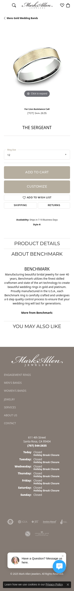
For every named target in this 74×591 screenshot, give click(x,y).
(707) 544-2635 (37, 113)
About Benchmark (37, 254)
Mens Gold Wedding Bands (22, 18)
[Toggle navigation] (6, 5)
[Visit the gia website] (22, 522)
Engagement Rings (17, 375)
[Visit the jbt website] (35, 522)
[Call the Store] (37, 445)
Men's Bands (13, 383)
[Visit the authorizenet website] (10, 522)
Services (10, 407)
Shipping (20, 205)
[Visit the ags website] (42, 534)
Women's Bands (15, 390)
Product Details (37, 243)
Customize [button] (37, 186)
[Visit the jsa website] (28, 534)
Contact (10, 423)
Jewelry (9, 399)
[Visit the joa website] (63, 522)
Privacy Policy (54, 584)
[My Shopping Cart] (68, 5)
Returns (54, 205)
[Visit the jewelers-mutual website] (49, 522)
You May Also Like (37, 326)
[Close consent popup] (68, 584)
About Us (10, 415)
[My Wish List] (62, 5)
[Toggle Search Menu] (14, 5)
